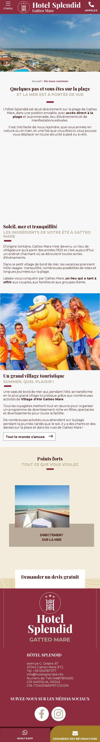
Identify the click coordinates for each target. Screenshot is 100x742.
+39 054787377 (44, 671)
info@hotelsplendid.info (45, 674)
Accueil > (37, 81)
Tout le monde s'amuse (29, 436)
